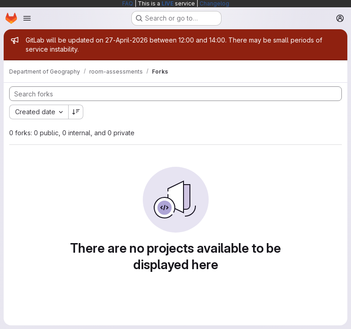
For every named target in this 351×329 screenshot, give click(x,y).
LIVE (167, 3)
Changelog (214, 3)
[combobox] (38, 112)
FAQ (127, 3)
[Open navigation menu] (27, 18)
